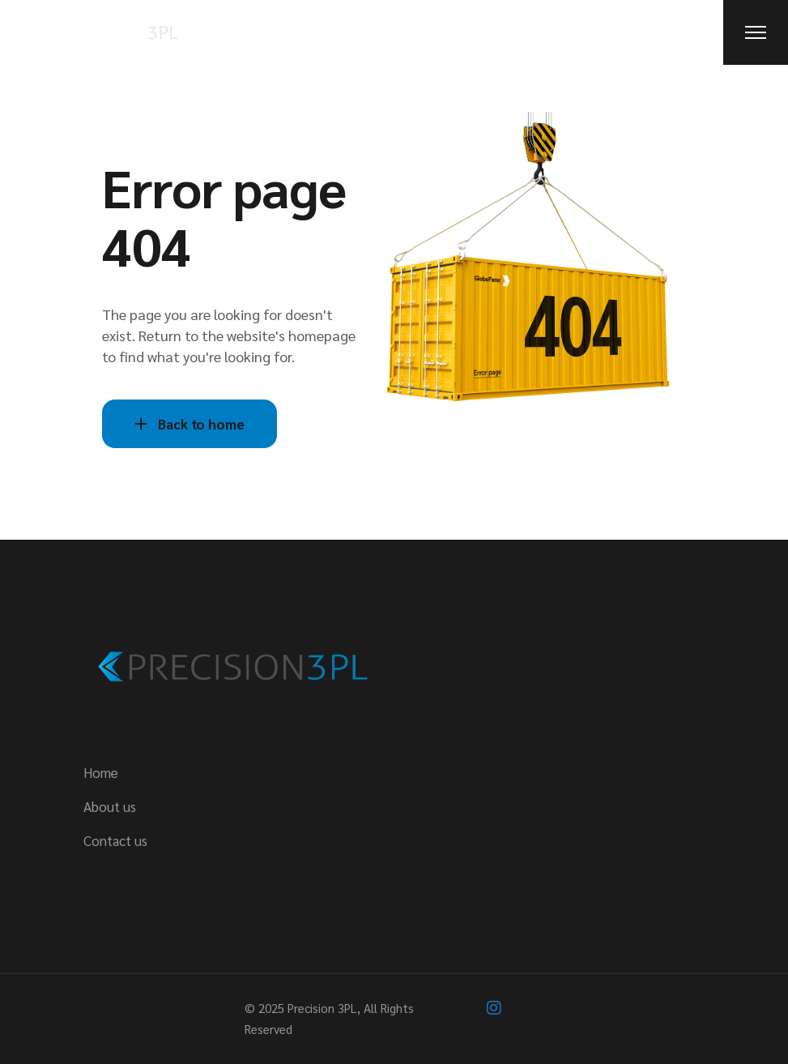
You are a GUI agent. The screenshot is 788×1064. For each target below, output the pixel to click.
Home (100, 772)
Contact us (115, 840)
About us (109, 806)
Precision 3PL (322, 1007)
